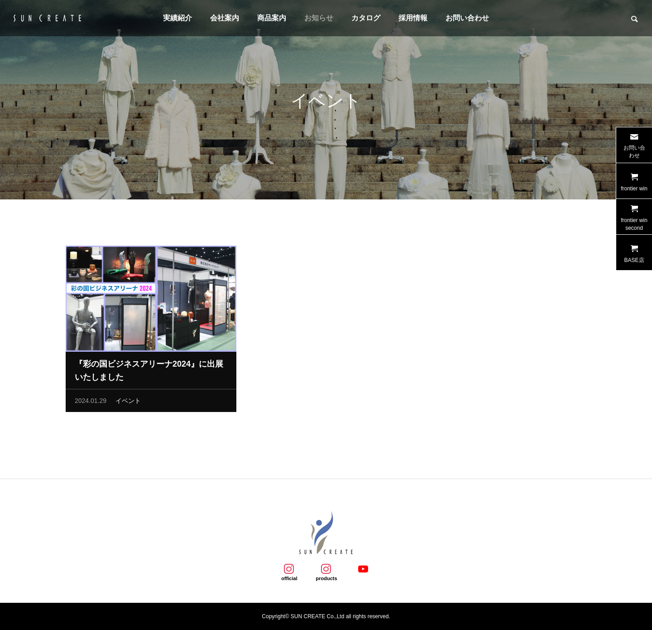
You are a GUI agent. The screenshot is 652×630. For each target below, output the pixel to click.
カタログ (365, 18)
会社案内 (224, 18)
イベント (128, 403)
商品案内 (271, 18)
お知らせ (318, 18)
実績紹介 (177, 18)
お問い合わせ (467, 18)
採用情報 (412, 18)
